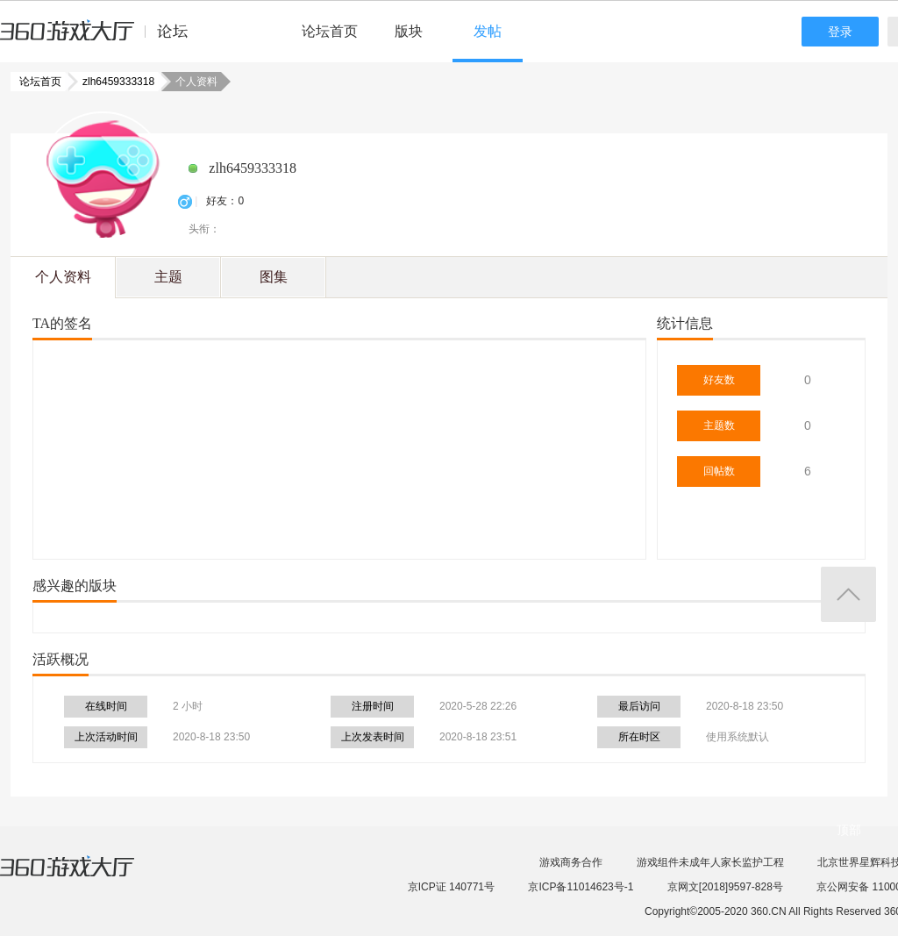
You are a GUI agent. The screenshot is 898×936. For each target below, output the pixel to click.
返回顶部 (848, 594)
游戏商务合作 (570, 862)
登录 (840, 32)
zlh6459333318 (113, 81)
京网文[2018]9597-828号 (725, 887)
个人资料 (63, 276)
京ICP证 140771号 (451, 887)
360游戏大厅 (85, 877)
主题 (168, 276)
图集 (274, 276)
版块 (409, 31)
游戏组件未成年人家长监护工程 (710, 862)
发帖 (488, 31)
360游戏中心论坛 (101, 38)
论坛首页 (330, 31)
